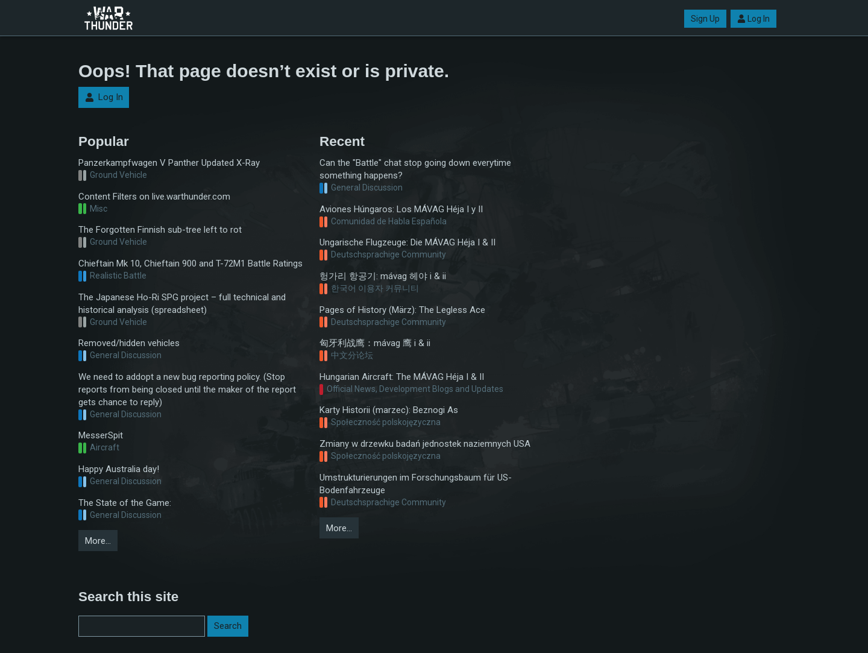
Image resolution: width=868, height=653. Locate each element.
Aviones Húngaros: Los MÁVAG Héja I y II (401, 209)
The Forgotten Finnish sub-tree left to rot (160, 229)
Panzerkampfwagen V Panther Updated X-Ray (169, 162)
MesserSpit (100, 435)
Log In (753, 19)
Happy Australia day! (118, 469)
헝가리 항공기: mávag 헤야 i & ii (382, 276)
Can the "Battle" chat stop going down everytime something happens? (415, 169)
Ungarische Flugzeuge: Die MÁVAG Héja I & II (407, 242)
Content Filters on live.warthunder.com (154, 196)
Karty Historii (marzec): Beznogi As (388, 410)
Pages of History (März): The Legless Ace (402, 309)
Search (228, 625)
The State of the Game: (124, 502)
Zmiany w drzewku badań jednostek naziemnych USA (424, 443)
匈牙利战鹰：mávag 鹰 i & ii (374, 343)
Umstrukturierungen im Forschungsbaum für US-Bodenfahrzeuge (415, 484)
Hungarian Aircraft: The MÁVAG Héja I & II (401, 376)
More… (98, 540)
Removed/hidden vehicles (129, 343)
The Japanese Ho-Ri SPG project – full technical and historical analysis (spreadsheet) (182, 303)
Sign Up (705, 19)
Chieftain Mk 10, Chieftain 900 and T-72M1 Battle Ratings (190, 263)
